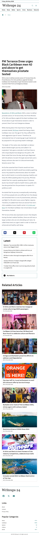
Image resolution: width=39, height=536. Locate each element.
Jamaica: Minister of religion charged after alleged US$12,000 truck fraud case (17, 261)
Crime (24, 10)
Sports (19, 10)
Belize (13, 10)
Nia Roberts (11, 275)
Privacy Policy (5, 511)
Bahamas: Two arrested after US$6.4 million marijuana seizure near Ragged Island (19, 246)
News (8, 10)
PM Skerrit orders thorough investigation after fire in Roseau (18, 256)
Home (3, 10)
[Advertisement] (19, 37)
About (3, 507)
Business (29, 10)
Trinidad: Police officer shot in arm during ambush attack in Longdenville (19, 267)
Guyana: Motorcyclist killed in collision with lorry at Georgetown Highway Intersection (18, 251)
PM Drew (15, 130)
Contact (4, 509)
